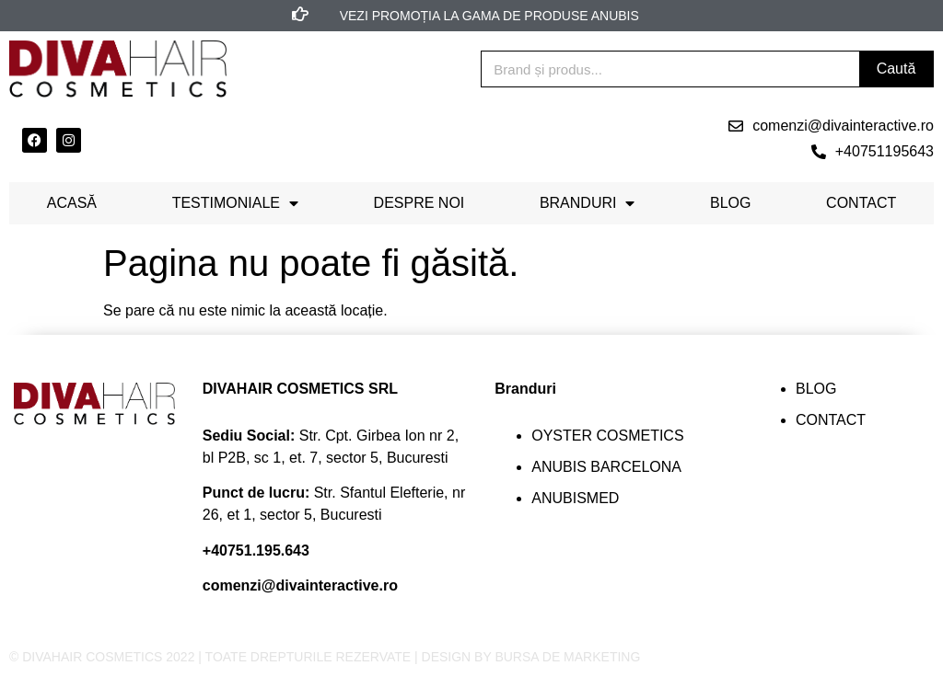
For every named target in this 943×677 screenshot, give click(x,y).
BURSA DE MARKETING (567, 656)
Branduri (587, 203)
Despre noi (419, 203)
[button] (831, 126)
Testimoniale (235, 203)
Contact (861, 203)
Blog (730, 203)
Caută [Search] (896, 68)
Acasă (72, 203)
